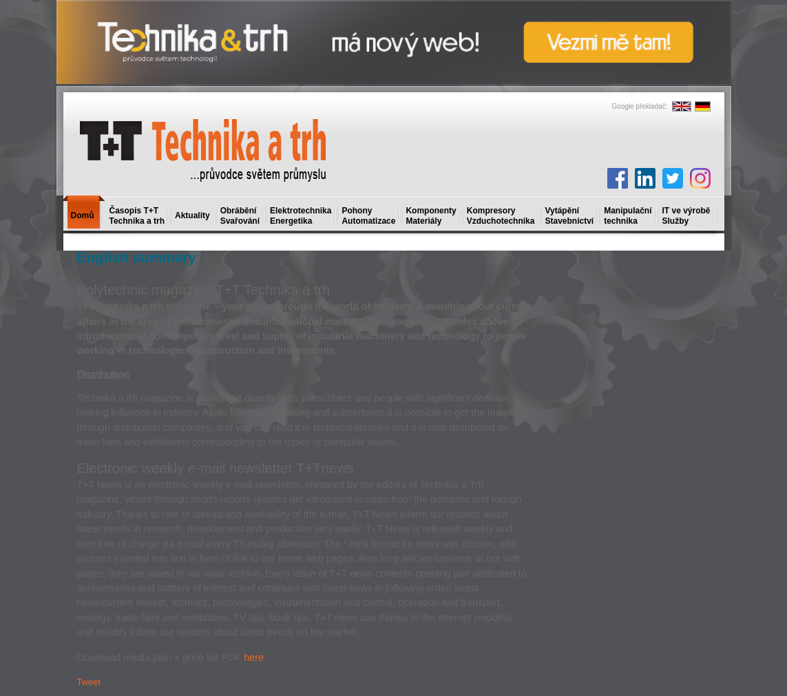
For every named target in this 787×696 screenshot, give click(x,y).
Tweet (89, 682)
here (254, 657)
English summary (136, 257)
